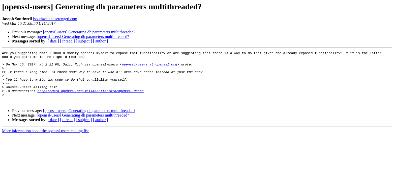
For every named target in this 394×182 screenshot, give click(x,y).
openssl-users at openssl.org (149, 67)
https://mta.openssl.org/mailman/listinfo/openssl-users (90, 99)
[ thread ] (67, 41)
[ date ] (53, 41)
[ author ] (100, 41)
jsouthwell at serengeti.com (55, 19)
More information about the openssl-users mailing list (45, 141)
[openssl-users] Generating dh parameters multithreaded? (89, 32)
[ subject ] (84, 41)
